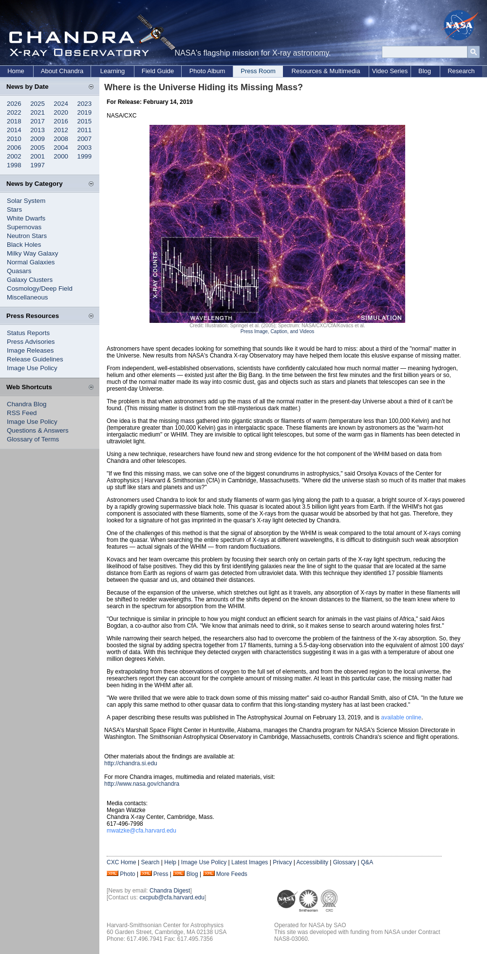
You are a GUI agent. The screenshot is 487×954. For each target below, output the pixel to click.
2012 (61, 130)
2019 (84, 112)
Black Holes (24, 244)
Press (161, 874)
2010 (14, 138)
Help (170, 862)
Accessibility (312, 862)
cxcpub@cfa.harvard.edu (172, 897)
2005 (37, 147)
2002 (14, 156)
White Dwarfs (26, 218)
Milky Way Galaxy (32, 253)
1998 (14, 165)
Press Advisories (31, 341)
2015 (84, 121)
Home (15, 71)
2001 (37, 156)
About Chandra (62, 71)
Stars (14, 209)
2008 (61, 138)
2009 (37, 138)
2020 (61, 112)
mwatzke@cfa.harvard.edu (141, 830)
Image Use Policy (32, 368)
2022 (14, 112)
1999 (84, 156)
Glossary (344, 862)
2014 (14, 130)
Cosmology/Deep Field (40, 288)
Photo (127, 874)
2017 (37, 121)
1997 (37, 165)
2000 (61, 156)
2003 (84, 147)
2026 (14, 103)
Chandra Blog (27, 404)
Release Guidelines (35, 359)
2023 (84, 103)
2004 (61, 147)
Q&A (367, 862)
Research (461, 71)
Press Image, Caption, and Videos (278, 331)
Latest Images (249, 862)
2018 (14, 121)
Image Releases (30, 350)
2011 (84, 130)
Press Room (258, 71)
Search (150, 862)
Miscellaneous (27, 297)
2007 (84, 138)
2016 (61, 121)
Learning (112, 71)
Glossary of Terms (33, 439)
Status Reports (28, 333)
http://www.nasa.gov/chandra (141, 783)
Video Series (390, 71)
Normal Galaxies (31, 262)
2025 (37, 103)
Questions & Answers (38, 430)
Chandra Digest (170, 890)
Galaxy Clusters (30, 279)
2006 (14, 147)
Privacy (282, 862)
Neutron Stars (27, 235)
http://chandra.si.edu (130, 763)
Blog (424, 71)
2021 (37, 112)
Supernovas (24, 227)
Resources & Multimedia (326, 71)
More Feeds (231, 874)
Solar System (26, 200)
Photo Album (207, 71)
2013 (37, 130)
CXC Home (121, 862)
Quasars (19, 271)
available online (401, 717)
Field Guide (158, 71)
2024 (61, 103)
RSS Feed (22, 413)
